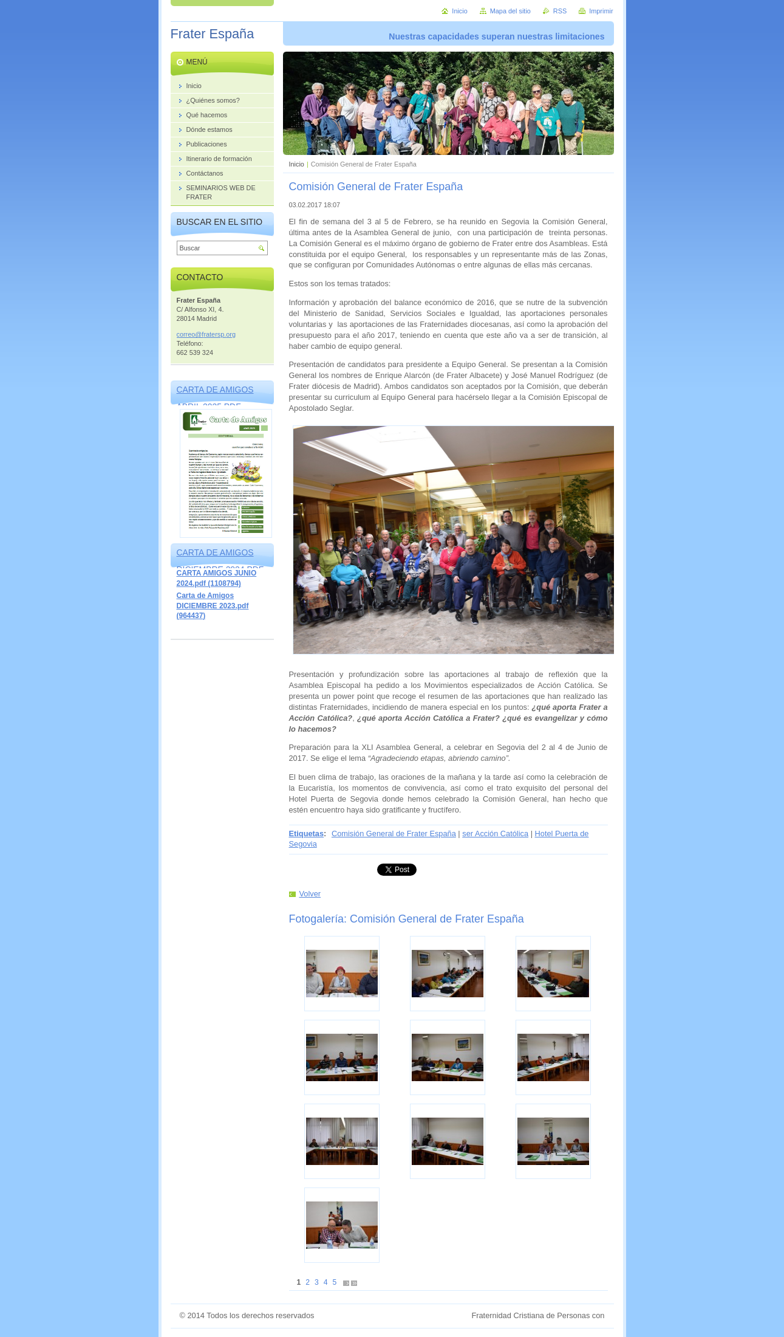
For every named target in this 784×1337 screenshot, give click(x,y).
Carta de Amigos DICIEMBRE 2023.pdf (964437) (213, 605)
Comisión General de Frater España (394, 833)
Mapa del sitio (510, 11)
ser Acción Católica (495, 833)
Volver (310, 893)
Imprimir (601, 11)
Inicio (296, 164)
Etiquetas (306, 833)
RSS (560, 11)
